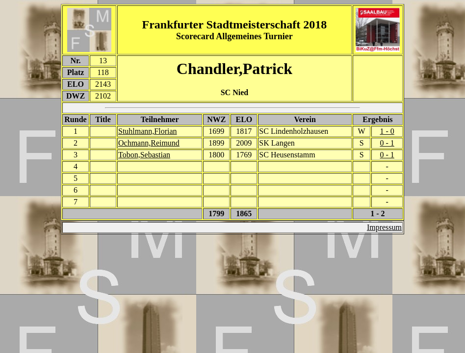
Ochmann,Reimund (149, 143)
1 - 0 (387, 131)
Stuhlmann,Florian (147, 131)
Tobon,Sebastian (144, 155)
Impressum (384, 227)
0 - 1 (387, 143)
